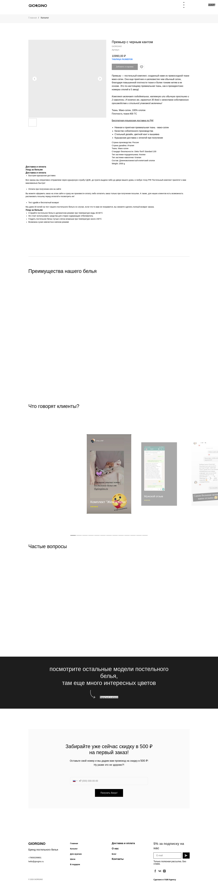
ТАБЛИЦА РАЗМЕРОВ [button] (122, 59)
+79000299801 (34, 859)
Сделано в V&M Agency (164, 881)
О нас (115, 850)
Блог (114, 856)
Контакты (118, 860)
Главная (32, 18)
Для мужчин (76, 856)
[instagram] (164, 873)
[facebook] (155, 873)
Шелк (72, 861)
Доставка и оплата (123, 845)
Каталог (45, 18)
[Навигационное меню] (188, 5)
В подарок (75, 866)
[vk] (160, 873)
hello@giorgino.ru (36, 863)
